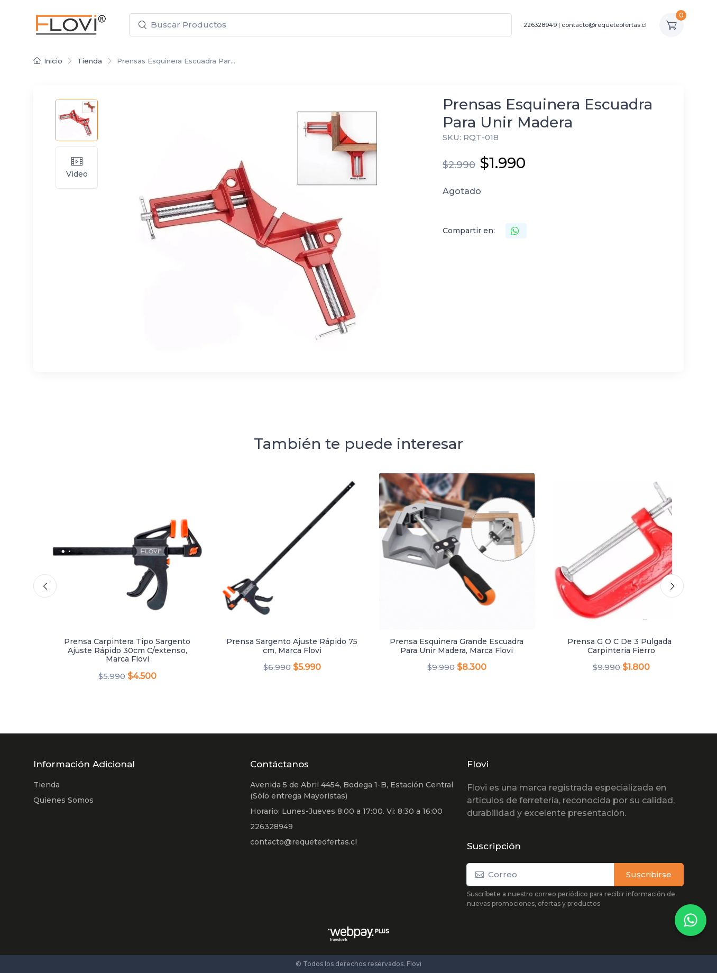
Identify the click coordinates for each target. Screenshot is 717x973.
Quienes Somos (63, 800)
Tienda (89, 61)
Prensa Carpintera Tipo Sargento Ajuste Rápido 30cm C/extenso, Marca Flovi (127, 650)
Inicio (47, 61)
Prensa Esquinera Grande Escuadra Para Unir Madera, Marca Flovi (456, 646)
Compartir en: (469, 230)
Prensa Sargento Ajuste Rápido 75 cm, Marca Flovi (291, 646)
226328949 (540, 25)
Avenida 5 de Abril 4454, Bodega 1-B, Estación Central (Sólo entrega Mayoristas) (351, 790)
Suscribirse (649, 874)
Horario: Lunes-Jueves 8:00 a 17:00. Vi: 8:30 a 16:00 (346, 811)
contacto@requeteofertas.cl (604, 25)
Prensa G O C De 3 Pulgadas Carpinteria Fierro (621, 646)
